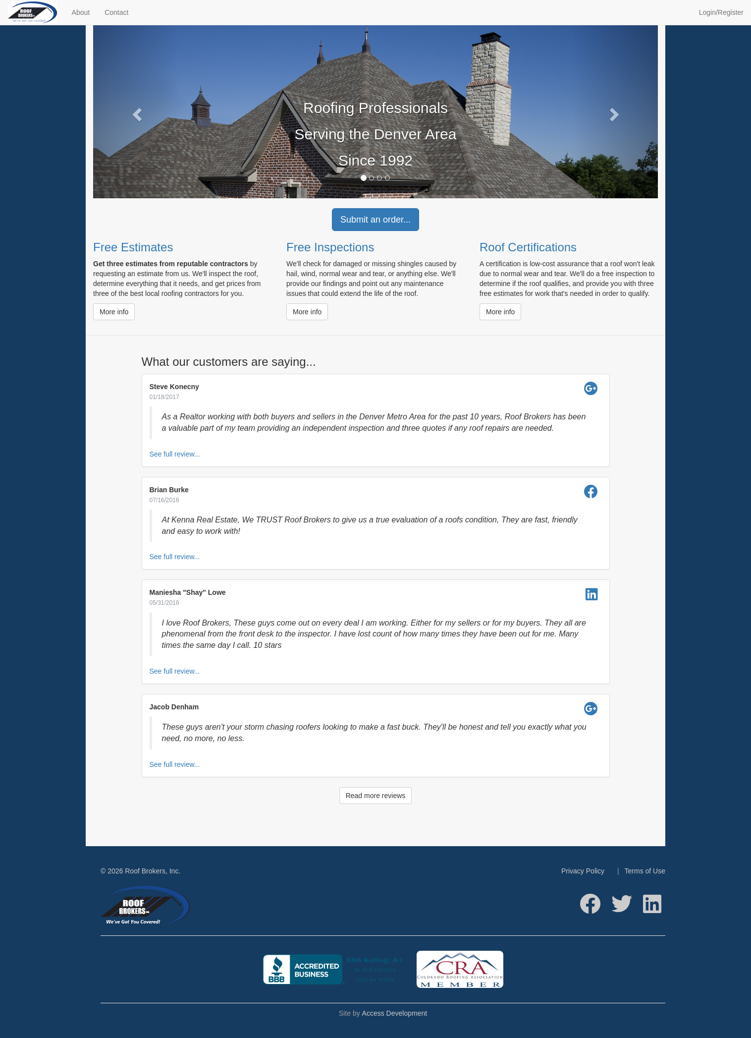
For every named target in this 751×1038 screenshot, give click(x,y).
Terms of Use (645, 871)
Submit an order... (375, 220)
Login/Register (721, 12)
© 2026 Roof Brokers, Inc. (140, 871)
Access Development (395, 1013)
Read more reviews (376, 796)
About (81, 12)
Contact (116, 12)
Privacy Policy (582, 871)
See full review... (175, 454)
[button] (135, 111)
